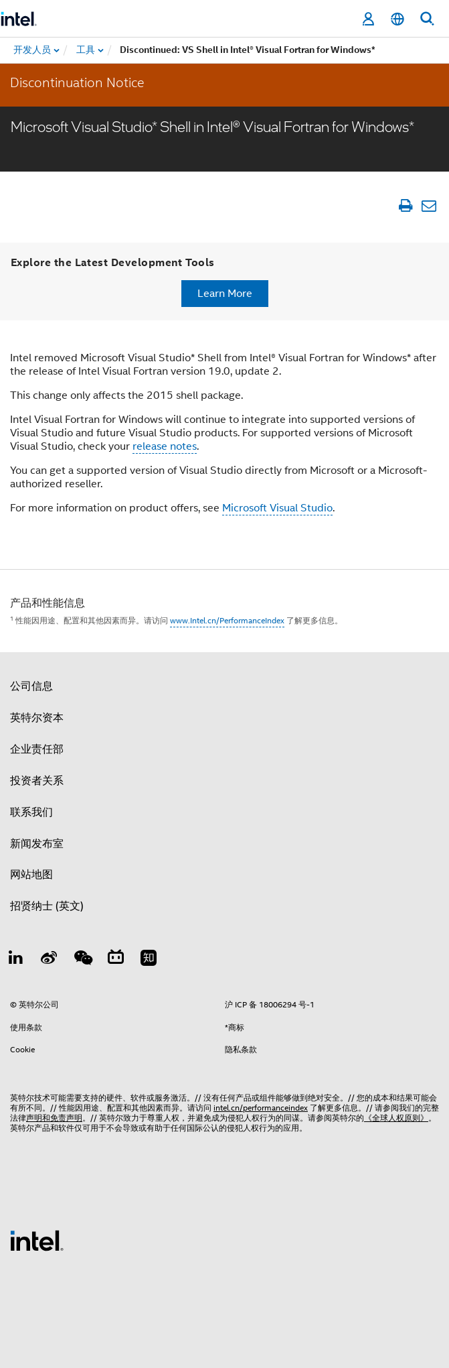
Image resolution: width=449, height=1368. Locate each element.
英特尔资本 (37, 718)
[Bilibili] (115, 960)
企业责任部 (37, 749)
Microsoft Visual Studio (277, 508)
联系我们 (31, 812)
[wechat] (82, 960)
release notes (164, 446)
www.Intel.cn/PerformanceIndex (227, 620)
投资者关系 (37, 781)
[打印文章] (405, 205)
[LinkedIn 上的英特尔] (16, 960)
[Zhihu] (148, 960)
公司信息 (31, 686)
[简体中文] (397, 19)
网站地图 (31, 874)
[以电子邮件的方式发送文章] (428, 205)
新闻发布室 (37, 844)
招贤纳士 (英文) (47, 906)
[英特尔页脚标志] (37, 1240)
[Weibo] (49, 960)
